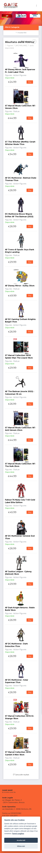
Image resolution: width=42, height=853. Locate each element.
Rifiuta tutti (21, 846)
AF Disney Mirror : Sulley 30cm (19, 286)
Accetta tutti (21, 840)
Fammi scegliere (18, 834)
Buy (29, 82)
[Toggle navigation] (36, 5)
